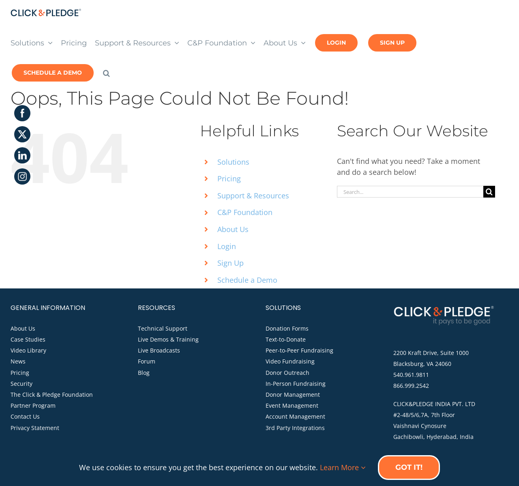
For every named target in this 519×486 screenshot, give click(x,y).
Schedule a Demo (247, 280)
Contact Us (25, 416)
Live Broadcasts (159, 350)
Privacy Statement (35, 428)
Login (226, 246)
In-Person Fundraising (296, 383)
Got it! (408, 467)
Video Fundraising (290, 361)
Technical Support (162, 328)
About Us (233, 229)
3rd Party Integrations (295, 428)
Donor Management (293, 394)
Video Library (28, 350)
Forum (146, 361)
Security (21, 383)
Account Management (295, 416)
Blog (144, 372)
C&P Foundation (244, 212)
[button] (106, 72)
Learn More (343, 467)
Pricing (229, 178)
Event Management (292, 405)
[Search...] (410, 192)
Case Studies (28, 339)
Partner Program (33, 405)
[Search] (489, 192)
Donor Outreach (287, 372)
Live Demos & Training (168, 339)
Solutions (233, 162)
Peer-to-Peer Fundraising (299, 350)
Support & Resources (253, 195)
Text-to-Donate (286, 339)
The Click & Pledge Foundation (52, 394)
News (18, 361)
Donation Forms (287, 328)
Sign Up (230, 263)
